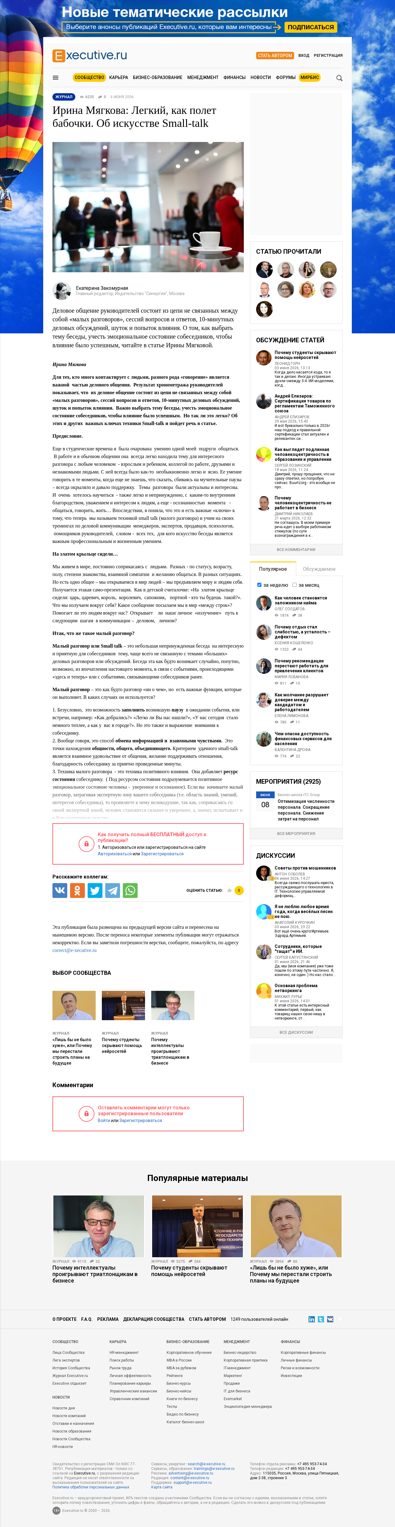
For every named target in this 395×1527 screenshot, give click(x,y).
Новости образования (71, 1431)
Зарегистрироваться (162, 853)
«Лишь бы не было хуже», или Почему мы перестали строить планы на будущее (72, 1051)
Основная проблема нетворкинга (296, 988)
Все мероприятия (296, 833)
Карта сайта (162, 1487)
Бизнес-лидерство (240, 1352)
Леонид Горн (287, 363)
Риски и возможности (300, 1368)
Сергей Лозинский (293, 465)
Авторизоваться (115, 853)
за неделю (276, 585)
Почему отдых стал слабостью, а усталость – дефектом (303, 631)
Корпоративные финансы (303, 1352)
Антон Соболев (290, 874)
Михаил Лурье (288, 997)
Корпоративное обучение (189, 1352)
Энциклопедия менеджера (248, 1406)
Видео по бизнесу (183, 1414)
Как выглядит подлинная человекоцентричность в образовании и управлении (303, 454)
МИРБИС (310, 77)
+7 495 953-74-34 (312, 1464)
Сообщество (89, 77)
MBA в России (179, 1360)
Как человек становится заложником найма (301, 600)
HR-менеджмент (124, 1352)
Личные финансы (296, 1360)
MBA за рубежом (181, 1368)
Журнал (60, 1033)
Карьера (118, 77)
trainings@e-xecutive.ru (214, 1469)
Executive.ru (84, 1473)
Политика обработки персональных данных (90, 1487)
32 (97, 1261)
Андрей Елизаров (292, 417)
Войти (104, 1120)
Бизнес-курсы (179, 1383)
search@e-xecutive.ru (206, 1464)
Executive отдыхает (69, 1383)
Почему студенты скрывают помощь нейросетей (122, 1045)
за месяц (309, 585)
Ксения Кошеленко (294, 643)
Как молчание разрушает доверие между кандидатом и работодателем (302, 702)
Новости (261, 77)
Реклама (107, 1319)
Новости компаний (69, 1416)
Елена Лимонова (291, 716)
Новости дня (63, 1408)
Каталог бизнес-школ (185, 1422)
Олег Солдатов (290, 609)
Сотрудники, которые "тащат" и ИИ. (298, 949)
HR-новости (62, 1447)
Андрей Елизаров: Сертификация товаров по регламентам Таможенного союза (305, 403)
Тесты (172, 1406)
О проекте (64, 1319)
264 (197, 1261)
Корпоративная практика (246, 1360)
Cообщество (65, 1342)
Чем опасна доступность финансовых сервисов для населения (303, 738)
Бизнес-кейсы (179, 1391)
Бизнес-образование (157, 77)
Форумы (286, 77)
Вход (304, 55)
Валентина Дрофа (292, 750)
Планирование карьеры (130, 1383)
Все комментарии (296, 549)
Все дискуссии (296, 1032)
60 (295, 1261)
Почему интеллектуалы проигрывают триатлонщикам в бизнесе (170, 1051)
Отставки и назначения (73, 1423)
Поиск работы (122, 1360)
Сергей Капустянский (296, 957)
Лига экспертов (66, 1360)
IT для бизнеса (237, 1391)
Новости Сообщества (71, 1439)
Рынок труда (120, 1368)
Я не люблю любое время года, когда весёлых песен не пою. (304, 911)
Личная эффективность (130, 1376)
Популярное (273, 569)
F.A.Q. (87, 1319)
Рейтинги (175, 1376)
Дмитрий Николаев (294, 514)
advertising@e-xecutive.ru (190, 1473)
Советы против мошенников (305, 868)
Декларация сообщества (153, 1319)
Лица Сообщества (68, 1352)
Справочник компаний (129, 1399)
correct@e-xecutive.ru (74, 950)
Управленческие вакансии (133, 1391)
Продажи (232, 1383)
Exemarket (233, 1399)
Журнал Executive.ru (70, 1376)
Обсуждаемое (319, 569)
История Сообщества (71, 1368)
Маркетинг (233, 1376)
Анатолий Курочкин (295, 922)
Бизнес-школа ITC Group (299, 795)
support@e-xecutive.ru (192, 1482)
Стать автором (275, 55)
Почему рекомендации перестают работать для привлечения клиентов (301, 665)
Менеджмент (202, 77)
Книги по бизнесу (182, 1399)
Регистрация (328, 55)
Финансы (234, 77)
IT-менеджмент (237, 1368)
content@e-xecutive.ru (189, 1478)
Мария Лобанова (291, 677)
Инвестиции (291, 1376)
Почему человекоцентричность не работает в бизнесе (303, 502)
